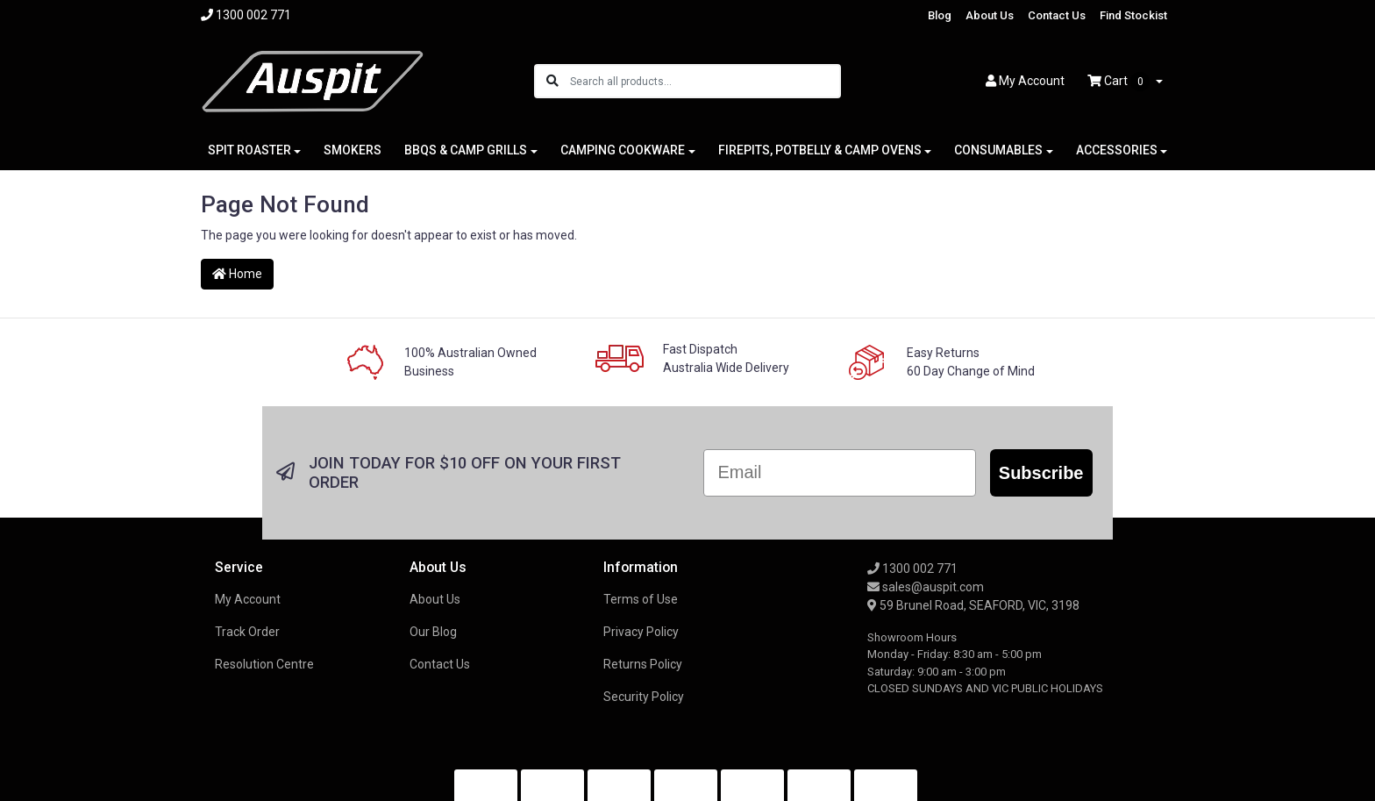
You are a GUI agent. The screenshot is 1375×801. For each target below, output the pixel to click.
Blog (939, 15)
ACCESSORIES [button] (1117, 150)
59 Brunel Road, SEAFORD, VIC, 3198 (973, 539)
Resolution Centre (264, 597)
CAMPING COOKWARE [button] (622, 150)
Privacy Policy (641, 565)
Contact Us (1057, 15)
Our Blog (433, 565)
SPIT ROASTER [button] (249, 150)
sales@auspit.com (925, 520)
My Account (248, 533)
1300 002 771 (912, 502)
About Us (989, 15)
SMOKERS (352, 150)
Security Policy (643, 630)
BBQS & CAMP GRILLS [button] (465, 150)
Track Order (247, 565)
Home (237, 274)
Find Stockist (1133, 15)
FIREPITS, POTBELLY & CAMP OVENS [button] (820, 150)
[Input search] (704, 81)
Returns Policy (642, 597)
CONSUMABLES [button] (998, 150)
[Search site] (552, 81)
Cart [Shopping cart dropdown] (1119, 81)
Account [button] (1025, 81)
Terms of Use (640, 533)
